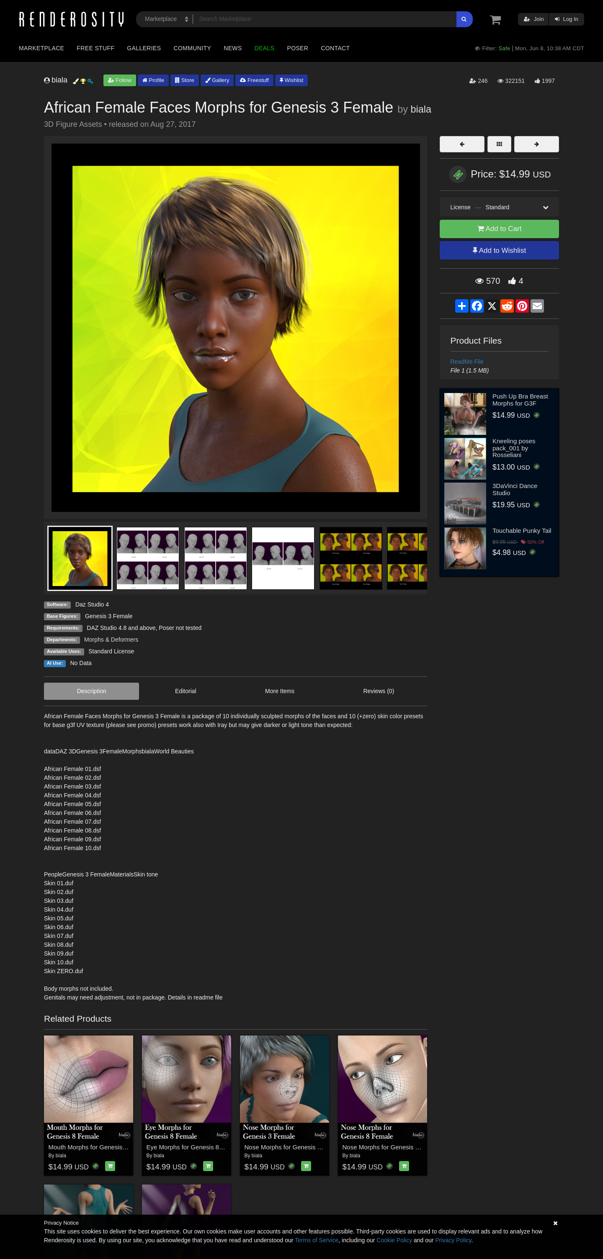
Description (91, 691)
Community (192, 48)
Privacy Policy (453, 1240)
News (233, 48)
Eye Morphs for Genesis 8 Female (194, 1147)
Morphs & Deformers (111, 639)
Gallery (217, 80)
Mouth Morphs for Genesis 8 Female (99, 1147)
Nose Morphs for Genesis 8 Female (392, 1147)
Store (184, 80)
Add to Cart (499, 229)
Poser (297, 48)
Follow (119, 80)
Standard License (111, 651)
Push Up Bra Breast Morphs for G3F (520, 400)
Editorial (185, 691)
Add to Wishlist (499, 250)
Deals (265, 48)
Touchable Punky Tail (521, 530)
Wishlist (291, 80)
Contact (335, 48)
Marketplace (41, 48)
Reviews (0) (378, 691)
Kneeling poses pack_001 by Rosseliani (514, 447)
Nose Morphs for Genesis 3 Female (294, 1147)
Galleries (144, 48)
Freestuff (254, 80)
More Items (279, 691)
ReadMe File (467, 361)
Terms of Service (316, 1240)
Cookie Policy (394, 1240)
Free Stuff (95, 48)
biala (421, 109)
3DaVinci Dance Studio (514, 489)
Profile (153, 80)
